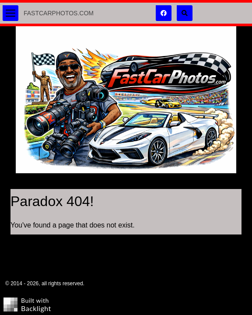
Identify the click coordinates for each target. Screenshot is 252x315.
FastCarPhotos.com (59, 13)
